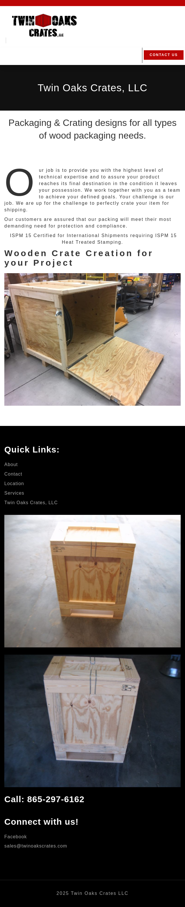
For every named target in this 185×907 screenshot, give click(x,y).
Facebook (15, 836)
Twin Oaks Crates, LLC (31, 502)
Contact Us (164, 55)
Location (14, 483)
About (11, 464)
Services (14, 493)
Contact (13, 474)
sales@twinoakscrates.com (35, 845)
